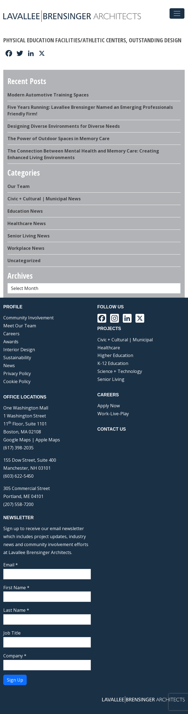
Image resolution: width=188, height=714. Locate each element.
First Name (16, 588)
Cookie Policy (17, 381)
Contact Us (111, 429)
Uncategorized (23, 261)
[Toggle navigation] (177, 13)
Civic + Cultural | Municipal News (44, 199)
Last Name (16, 610)
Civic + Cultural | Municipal (125, 340)
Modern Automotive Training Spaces (48, 95)
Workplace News (25, 248)
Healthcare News (26, 223)
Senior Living (110, 379)
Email (10, 565)
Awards (10, 342)
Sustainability (17, 358)
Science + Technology (119, 371)
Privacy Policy (17, 373)
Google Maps (17, 440)
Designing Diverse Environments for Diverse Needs (63, 126)
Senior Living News (28, 236)
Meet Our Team (19, 326)
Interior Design (19, 350)
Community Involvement (28, 318)
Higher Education (115, 355)
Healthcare (108, 348)
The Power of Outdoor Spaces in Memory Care (58, 138)
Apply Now (108, 406)
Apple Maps (48, 440)
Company (14, 656)
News (9, 365)
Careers (11, 334)
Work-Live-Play (113, 414)
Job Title (12, 633)
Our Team (18, 186)
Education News (25, 211)
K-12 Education (112, 363)
